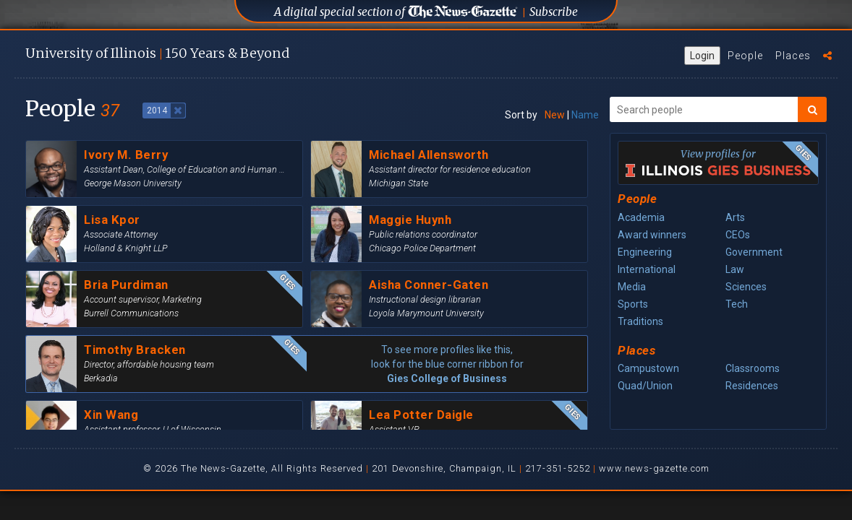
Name (585, 115)
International (647, 269)
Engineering (645, 252)
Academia (641, 217)
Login (702, 55)
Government (754, 252)
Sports (633, 304)
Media (632, 286)
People (745, 55)
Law (734, 269)
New (555, 115)
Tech (736, 304)
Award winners (652, 234)
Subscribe (553, 12)
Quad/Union (645, 385)
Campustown (648, 368)
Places (793, 55)
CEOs (737, 234)
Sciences (746, 286)
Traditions (640, 321)
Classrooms (752, 368)
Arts (735, 217)
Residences (751, 385)
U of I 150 (157, 53)
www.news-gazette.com (654, 468)
